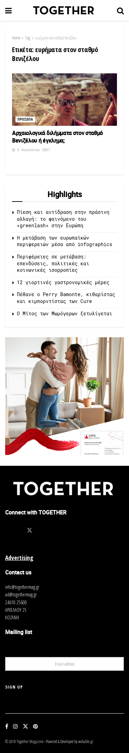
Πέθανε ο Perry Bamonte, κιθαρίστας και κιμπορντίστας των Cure (66, 297)
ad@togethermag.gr (21, 594)
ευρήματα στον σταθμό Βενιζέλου (55, 38)
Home (16, 38)
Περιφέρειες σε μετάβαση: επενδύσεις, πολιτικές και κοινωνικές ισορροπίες (53, 263)
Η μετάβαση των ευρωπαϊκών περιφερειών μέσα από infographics (64, 241)
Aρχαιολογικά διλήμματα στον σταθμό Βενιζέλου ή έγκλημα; (57, 136)
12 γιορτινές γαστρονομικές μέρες (63, 282)
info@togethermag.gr (22, 587)
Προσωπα (25, 119)
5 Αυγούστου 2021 (31, 150)
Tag (27, 38)
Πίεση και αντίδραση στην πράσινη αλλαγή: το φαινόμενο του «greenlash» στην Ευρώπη (63, 219)
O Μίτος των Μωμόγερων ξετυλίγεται (64, 313)
